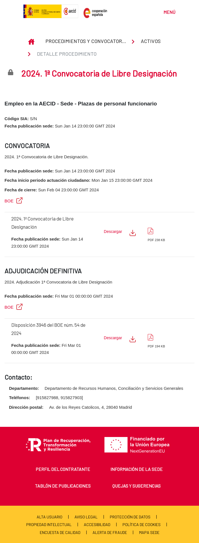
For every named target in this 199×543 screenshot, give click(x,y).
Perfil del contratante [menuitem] (63, 469)
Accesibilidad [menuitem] (97, 524)
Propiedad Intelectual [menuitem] (49, 524)
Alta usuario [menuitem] (49, 516)
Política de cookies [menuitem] (142, 524)
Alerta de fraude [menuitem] (110, 532)
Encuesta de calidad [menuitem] (60, 532)
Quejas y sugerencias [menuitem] (136, 485)
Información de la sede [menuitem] (136, 469)
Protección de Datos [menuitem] (130, 516)
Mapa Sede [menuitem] (149, 532)
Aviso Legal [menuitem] (86, 516)
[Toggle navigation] (167, 11)
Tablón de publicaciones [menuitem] (63, 485)
